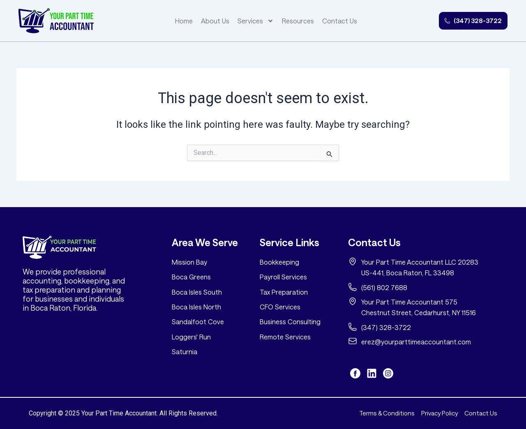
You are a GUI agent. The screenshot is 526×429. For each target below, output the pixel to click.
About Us (208, 21)
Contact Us (332, 21)
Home (177, 21)
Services (249, 21)
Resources (291, 21)
